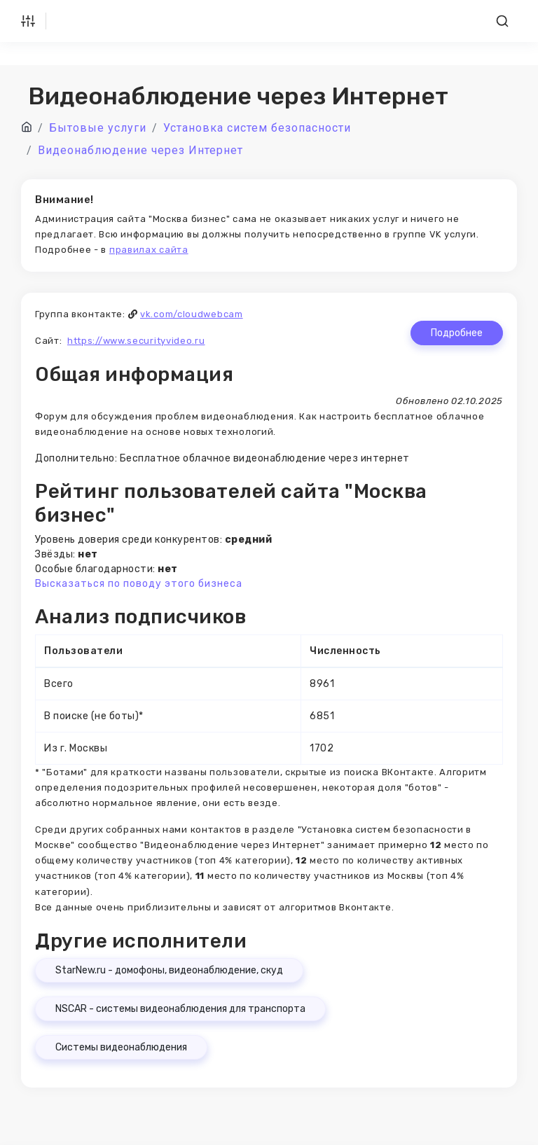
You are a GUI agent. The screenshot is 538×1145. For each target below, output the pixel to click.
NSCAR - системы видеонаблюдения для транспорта (180, 1009)
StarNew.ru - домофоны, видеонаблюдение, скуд (169, 970)
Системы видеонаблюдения (121, 1047)
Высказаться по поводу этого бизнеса (138, 584)
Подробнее (457, 333)
